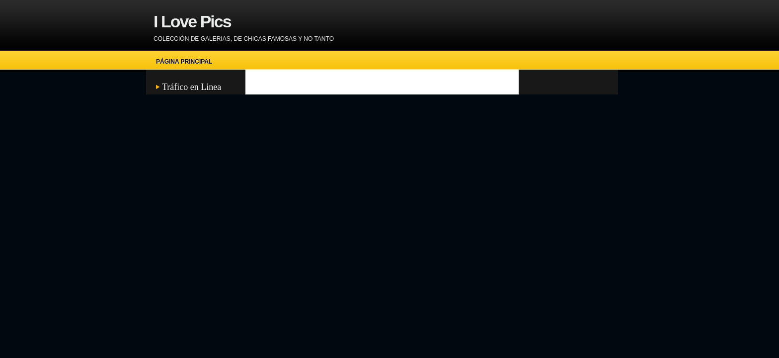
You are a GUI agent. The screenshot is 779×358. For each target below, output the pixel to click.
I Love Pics (192, 21)
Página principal (184, 61)
